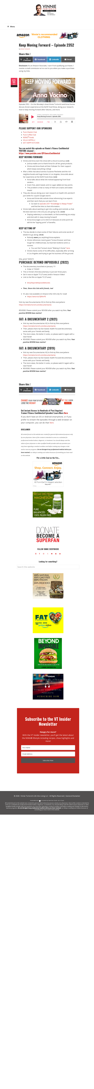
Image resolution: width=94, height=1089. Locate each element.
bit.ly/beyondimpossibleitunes (38, 282)
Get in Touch (61, 800)
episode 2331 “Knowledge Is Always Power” (56, 203)
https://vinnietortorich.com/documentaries (35, 305)
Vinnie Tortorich (46, 10)
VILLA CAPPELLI (29, 140)
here (68, 248)
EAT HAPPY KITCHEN (31, 143)
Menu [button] (12, 26)
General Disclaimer (72, 796)
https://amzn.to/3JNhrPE (36, 296)
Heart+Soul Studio (52, 800)
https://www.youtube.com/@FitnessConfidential (39, 153)
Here (66, 412)
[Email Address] (48, 754)
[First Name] (48, 747)
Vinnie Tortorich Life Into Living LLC (34, 796)
